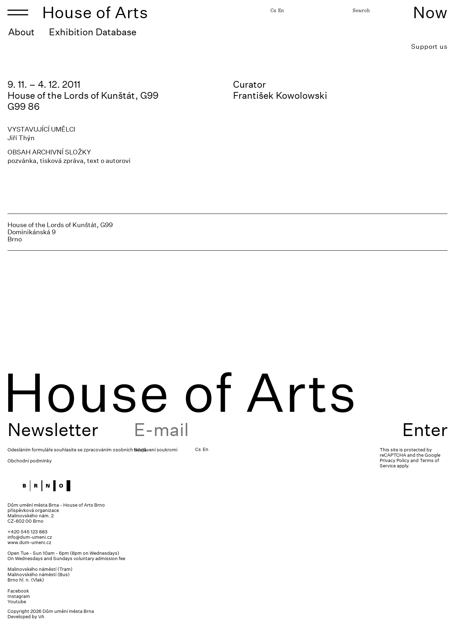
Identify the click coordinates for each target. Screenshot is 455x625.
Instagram (18, 596)
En (281, 10)
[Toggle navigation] (18, 12)
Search (361, 10)
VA (41, 617)
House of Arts (95, 12)
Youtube (16, 602)
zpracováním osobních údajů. (116, 450)
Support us (429, 46)
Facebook (18, 591)
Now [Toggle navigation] (430, 12)
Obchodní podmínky (29, 461)
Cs (273, 10)
